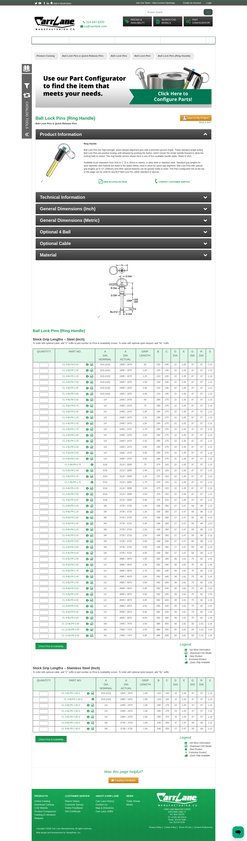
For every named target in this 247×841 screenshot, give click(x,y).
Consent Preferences (203, 827)
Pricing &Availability (135, 21)
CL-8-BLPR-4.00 (70, 600)
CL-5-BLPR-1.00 (70, 470)
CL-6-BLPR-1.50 (70, 517)
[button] (123, 197)
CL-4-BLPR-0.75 (70, 405)
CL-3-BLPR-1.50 (70, 382)
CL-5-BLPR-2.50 (70, 494)
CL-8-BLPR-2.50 (70, 582)
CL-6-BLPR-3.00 (70, 541)
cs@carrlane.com (93, 26)
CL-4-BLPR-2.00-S (71, 717)
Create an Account (192, 3)
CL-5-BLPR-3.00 (70, 500)
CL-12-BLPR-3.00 (70, 635)
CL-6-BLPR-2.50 (70, 535)
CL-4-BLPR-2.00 (70, 435)
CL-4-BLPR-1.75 (70, 429)
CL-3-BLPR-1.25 (70, 376)
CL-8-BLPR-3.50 (70, 594)
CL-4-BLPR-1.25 (70, 417)
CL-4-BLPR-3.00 (70, 453)
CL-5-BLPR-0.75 (73, 464)
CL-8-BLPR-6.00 (70, 618)
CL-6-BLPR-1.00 (70, 506)
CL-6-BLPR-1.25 (70, 511)
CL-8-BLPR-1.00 (70, 559)
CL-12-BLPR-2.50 (70, 629)
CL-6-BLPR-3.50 (70, 547)
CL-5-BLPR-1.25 (70, 476)
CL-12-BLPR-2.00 (70, 623)
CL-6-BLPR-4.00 (70, 553)
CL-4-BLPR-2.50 (70, 447)
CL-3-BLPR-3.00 (70, 394)
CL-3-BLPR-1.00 (70, 370)
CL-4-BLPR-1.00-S (71, 705)
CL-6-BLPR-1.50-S (71, 728)
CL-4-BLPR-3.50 (70, 458)
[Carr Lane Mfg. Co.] (54, 23)
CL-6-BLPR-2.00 (70, 523)
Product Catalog (50, 40)
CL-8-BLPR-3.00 (70, 588)
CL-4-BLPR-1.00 (70, 411)
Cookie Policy (170, 827)
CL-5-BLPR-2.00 (70, 488)
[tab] (123, 134)
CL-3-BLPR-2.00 (70, 388)
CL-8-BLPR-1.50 (70, 564)
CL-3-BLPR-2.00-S (73, 699)
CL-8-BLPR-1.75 (70, 570)
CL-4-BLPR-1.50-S (71, 711)
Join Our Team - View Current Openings (155, 3)
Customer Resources (137, 40)
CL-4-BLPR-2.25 (70, 441)
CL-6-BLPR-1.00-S (71, 722)
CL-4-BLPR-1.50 (70, 423)
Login (209, 3)
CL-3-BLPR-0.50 (70, 364)
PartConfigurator (198, 21)
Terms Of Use (185, 827)
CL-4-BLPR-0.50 (70, 399)
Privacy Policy (155, 827)
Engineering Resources (92, 40)
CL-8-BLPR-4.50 (70, 606)
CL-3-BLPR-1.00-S (71, 693)
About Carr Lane (183, 40)
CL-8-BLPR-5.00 (70, 612)
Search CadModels (166, 21)
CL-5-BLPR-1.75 (73, 482)
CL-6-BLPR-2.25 (70, 529)
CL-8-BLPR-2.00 (70, 576)
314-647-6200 (93, 22)
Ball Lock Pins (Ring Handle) (59, 331)
